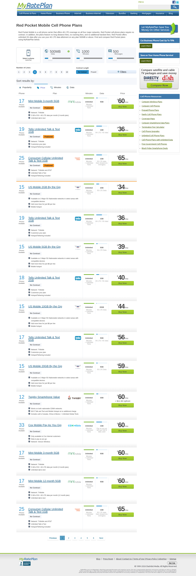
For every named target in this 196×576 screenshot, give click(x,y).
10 (67, 72)
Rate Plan (34, 5)
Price (41, 87)
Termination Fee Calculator (153, 127)
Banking (134, 13)
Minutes (55, 86)
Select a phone (28, 59)
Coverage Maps (148, 119)
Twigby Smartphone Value (44, 397)
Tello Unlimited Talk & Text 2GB (44, 279)
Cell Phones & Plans (27, 13)
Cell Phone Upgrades (151, 131)
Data (70, 86)
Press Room (108, 559)
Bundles (122, 13)
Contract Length (82, 68)
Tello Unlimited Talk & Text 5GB (44, 338)
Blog (171, 13)
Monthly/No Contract (85, 72)
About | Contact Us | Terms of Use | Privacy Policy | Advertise (141, 559)
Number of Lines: (23, 68)
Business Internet (93, 13)
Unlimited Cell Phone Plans (153, 136)
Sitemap (172, 559)
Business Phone (63, 13)
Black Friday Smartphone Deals (155, 148)
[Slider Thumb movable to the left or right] (50, 59)
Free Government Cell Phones (154, 144)
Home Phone (46, 13)
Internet (77, 13)
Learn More (146, 46)
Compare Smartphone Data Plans (155, 123)
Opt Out (172, 563)
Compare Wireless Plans (152, 102)
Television (109, 13)
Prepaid (99, 72)
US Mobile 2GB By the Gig (44, 187)
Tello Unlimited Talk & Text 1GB (44, 130)
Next (101, 538)
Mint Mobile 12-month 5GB (44, 481)
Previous (53, 538)
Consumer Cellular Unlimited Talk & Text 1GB (45, 159)
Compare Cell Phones (151, 106)
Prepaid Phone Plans (150, 110)
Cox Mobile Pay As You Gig (44, 425)
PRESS (141, 2)
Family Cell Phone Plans (152, 114)
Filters (123, 72)
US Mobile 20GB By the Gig (45, 366)
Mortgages (146, 13)
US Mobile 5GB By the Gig (44, 246)
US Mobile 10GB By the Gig (45, 306)
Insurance (160, 13)
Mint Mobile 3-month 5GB (43, 101)
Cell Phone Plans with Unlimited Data (157, 140)
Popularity (25, 86)
